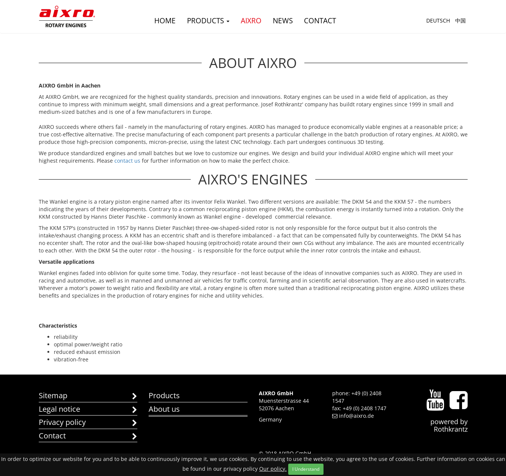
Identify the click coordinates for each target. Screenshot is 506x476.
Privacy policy (88, 423)
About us (164, 409)
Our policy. (273, 468)
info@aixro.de (353, 415)
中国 (460, 20)
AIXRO (251, 21)
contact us (126, 160)
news (283, 21)
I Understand (305, 469)
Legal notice (88, 410)
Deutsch (438, 20)
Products (208, 21)
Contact (320, 21)
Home (165, 21)
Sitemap (88, 396)
